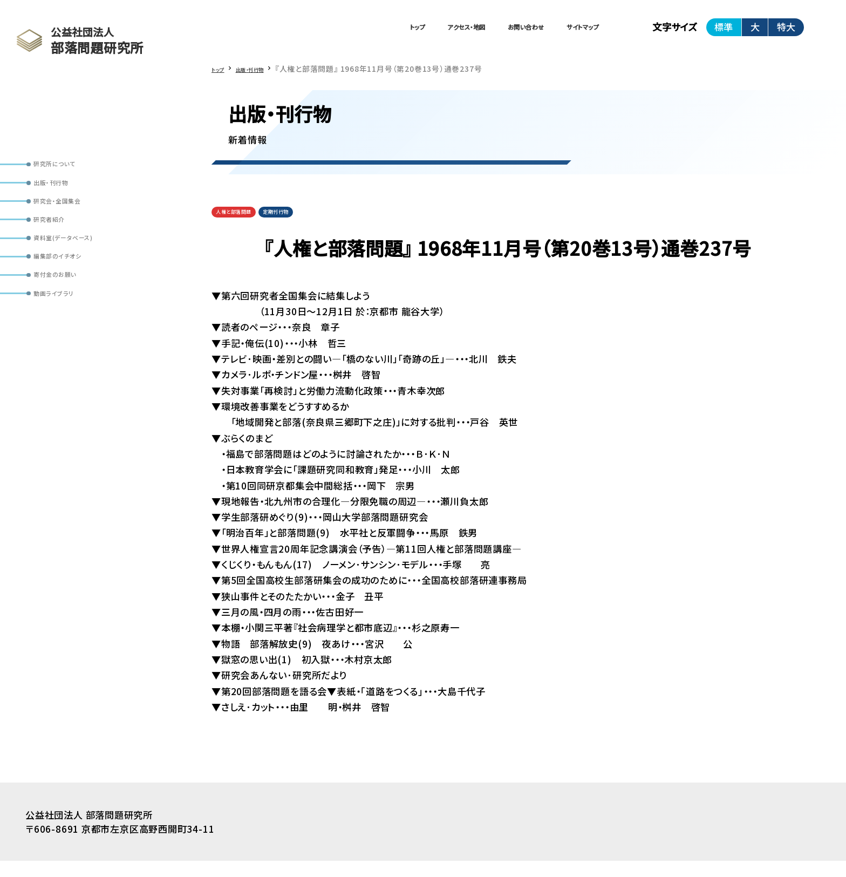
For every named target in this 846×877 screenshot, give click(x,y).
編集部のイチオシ (72, 297)
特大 (786, 32)
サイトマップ (568, 32)
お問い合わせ (481, 32)
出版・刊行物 (63, 193)
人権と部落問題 (246, 225)
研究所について (69, 167)
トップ (315, 32)
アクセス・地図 (390, 32)
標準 (723, 32)
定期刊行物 (311, 225)
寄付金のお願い (69, 323)
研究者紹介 (61, 245)
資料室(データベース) (81, 271)
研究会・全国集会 (72, 219)
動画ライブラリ (67, 349)
